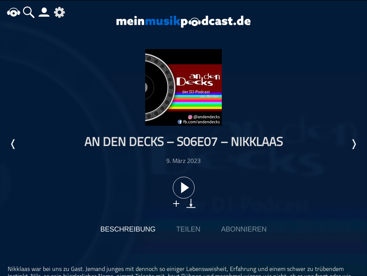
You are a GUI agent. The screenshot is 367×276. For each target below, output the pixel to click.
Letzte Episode (13, 144)
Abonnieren (244, 229)
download (191, 203)
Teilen (188, 229)
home (13, 12)
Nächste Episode (353, 144)
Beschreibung (128, 229)
